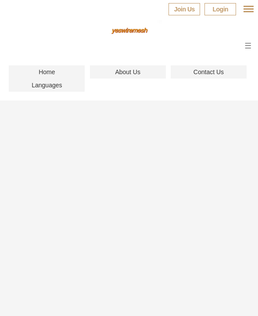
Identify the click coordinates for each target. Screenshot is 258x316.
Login (220, 9)
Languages (47, 85)
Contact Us (209, 71)
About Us (127, 71)
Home (47, 71)
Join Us (184, 9)
